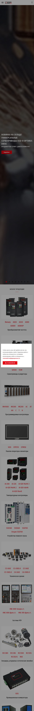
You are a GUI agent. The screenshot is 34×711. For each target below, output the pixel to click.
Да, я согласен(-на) (10, 363)
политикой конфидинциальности (11, 358)
